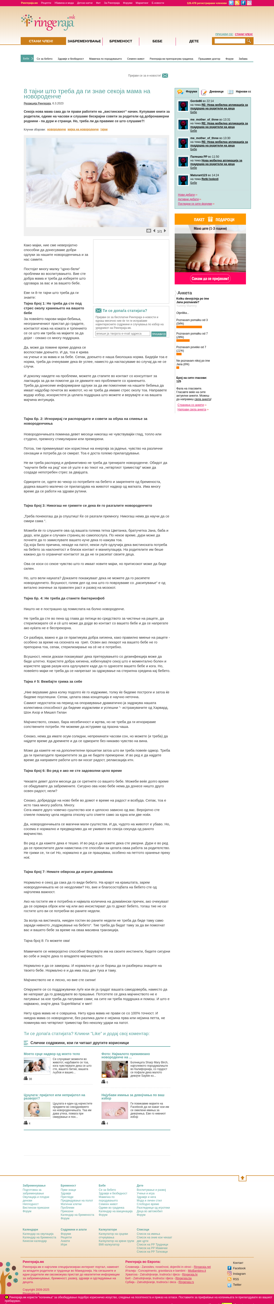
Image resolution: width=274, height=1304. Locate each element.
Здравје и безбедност (71, 58)
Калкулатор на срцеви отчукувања (113, 1235)
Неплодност (31, 1204)
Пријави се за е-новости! (144, 75)
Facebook (239, 1268)
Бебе (26, 58)
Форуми (128, 2)
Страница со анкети (191, 405)
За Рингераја (112, 2)
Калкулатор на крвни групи (116, 1241)
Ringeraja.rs (186, 1282)
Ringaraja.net (202, 1267)
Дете (194, 41)
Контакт (238, 1263)
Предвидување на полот (77, 1200)
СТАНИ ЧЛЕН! (244, 34)
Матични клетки (71, 1204)
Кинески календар (35, 1241)
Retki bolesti (210, 179)
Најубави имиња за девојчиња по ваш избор (132, 1096)
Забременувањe (84, 41)
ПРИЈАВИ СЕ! (224, 34)
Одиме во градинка (112, 1207)
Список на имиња (148, 1234)
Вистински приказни (36, 1207)
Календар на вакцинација (116, 1211)
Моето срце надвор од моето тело (52, 1054)
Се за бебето (45, 58)
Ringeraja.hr (189, 1274)
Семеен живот (135, 58)
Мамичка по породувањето (105, 58)
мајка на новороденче (83, 129)
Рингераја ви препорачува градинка (171, 58)
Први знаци (68, 1190)
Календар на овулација (38, 1234)
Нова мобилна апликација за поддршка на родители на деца (216, 162)
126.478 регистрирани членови (207, 3)
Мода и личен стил (149, 1200)
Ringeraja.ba (183, 1278)
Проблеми (67, 1207)
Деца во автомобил (150, 1211)
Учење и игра (146, 1193)
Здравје (66, 1193)
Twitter (237, 1284)
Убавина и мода (64, 2)
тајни (104, 129)
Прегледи (67, 1197)
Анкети (65, 1241)
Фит (98, 2)
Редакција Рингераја (37, 103)
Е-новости (158, 2)
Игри (64, 1244)
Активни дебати (188, 199)
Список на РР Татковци (152, 1251)
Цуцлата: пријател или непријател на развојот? (54, 1096)
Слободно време (148, 1204)
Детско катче (85, 2)
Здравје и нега (146, 1197)
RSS (236, 1279)
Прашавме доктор (209, 58)
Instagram (239, 1273)
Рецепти (46, 2)
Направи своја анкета (192, 409)
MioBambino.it (197, 1270)
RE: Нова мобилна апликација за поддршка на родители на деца (219, 106)
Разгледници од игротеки (153, 1207)
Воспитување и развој (151, 1190)
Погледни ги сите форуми (195, 203)
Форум (229, 58)
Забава (243, 58)
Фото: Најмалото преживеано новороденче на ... (125, 1055)
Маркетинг (142, 2)
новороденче (56, 129)
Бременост (121, 41)
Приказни (67, 1211)
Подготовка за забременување (33, 1191)
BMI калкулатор (109, 1244)
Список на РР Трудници (152, 1244)
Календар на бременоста (77, 1214)
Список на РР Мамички (152, 1248)
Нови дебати (186, 194)
